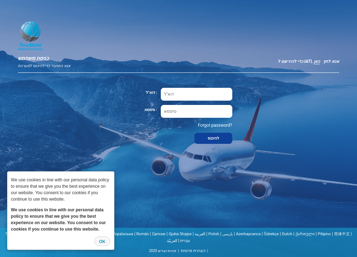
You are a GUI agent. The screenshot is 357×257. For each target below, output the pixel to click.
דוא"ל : (151, 92)
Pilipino (324, 234)
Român (143, 234)
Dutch (287, 234)
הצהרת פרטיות (193, 250)
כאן (317, 61)
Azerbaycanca (248, 234)
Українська (123, 234)
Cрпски (158, 234)
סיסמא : (150, 109)
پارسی (227, 234)
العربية (200, 234)
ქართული (305, 234)
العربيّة (172, 240)
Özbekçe (271, 234)
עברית (185, 240)
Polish (213, 234)
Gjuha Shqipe (180, 234)
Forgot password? (215, 125)
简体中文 (342, 234)
